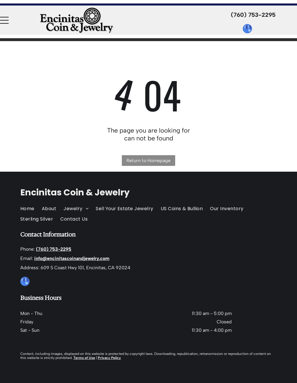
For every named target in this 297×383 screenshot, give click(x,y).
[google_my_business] (247, 29)
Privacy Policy (109, 358)
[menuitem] (31, 209)
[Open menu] (4, 20)
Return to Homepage (148, 160)
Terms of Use (84, 358)
